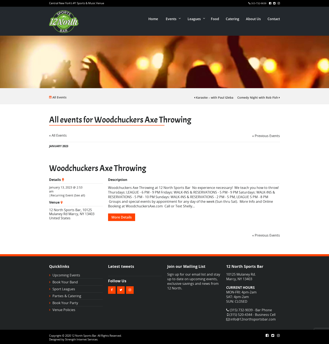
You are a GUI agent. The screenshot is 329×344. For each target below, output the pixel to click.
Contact (274, 19)
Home (153, 19)
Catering (232, 19)
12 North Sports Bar (65, 210)
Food (215, 19)
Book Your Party (65, 303)
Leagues (194, 19)
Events (171, 19)
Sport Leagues (63, 289)
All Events (58, 97)
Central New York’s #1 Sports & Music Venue (76, 3)
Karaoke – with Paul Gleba (213, 97)
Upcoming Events (66, 275)
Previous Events (266, 135)
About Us (253, 19)
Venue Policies (63, 309)
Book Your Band (65, 282)
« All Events (58, 135)
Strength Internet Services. (81, 339)
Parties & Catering (66, 296)
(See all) (79, 195)
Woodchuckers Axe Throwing (97, 168)
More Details (121, 217)
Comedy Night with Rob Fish (258, 97)
